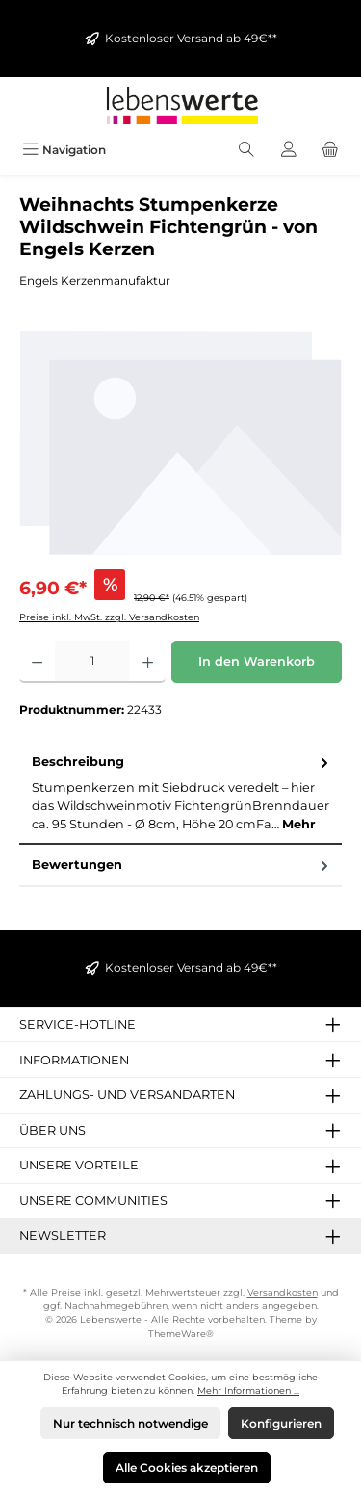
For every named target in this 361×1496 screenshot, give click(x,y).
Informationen (74, 1060)
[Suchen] (246, 150)
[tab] (180, 793)
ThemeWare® (181, 1333)
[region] (180, 442)
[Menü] (64, 150)
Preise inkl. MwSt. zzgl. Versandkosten (109, 617)
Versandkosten (282, 1292)
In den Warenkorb (256, 661)
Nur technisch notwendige (130, 1423)
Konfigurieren (281, 1423)
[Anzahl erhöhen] (148, 662)
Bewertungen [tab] (182, 864)
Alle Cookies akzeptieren (187, 1467)
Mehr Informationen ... (248, 1390)
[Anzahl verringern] (37, 662)
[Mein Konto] (289, 150)
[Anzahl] (92, 662)
